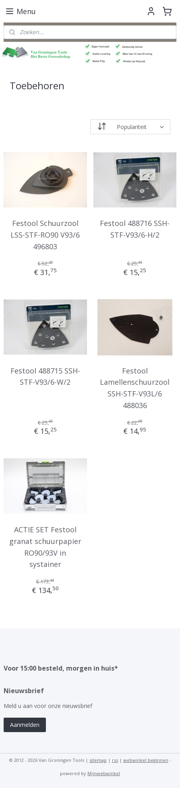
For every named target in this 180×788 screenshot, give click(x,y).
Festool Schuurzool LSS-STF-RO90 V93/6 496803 (45, 234)
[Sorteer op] (130, 127)
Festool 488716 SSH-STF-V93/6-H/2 (135, 229)
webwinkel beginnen (145, 760)
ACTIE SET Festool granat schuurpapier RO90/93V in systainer (45, 547)
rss (115, 760)
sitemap (98, 760)
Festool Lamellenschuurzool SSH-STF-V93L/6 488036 (135, 387)
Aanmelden (24, 724)
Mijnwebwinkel (103, 773)
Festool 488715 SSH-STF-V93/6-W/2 (45, 376)
